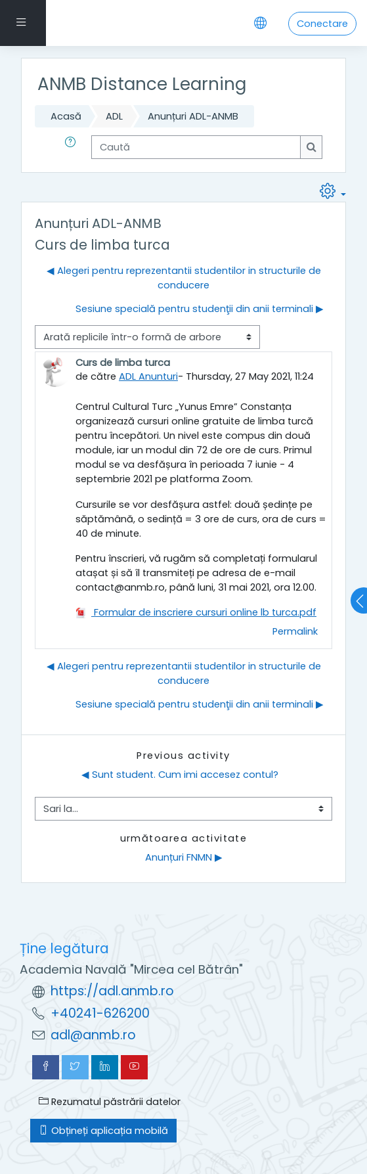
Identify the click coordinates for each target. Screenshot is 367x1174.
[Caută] (196, 147)
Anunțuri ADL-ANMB (193, 116)
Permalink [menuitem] (295, 631)
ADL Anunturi (148, 376)
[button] (72, 147)
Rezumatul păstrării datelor (110, 1101)
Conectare (322, 23)
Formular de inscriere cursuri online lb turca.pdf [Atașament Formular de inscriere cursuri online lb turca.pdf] (196, 612)
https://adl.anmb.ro (112, 991)
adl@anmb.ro (93, 1035)
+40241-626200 (100, 1013)
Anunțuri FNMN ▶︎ (184, 857)
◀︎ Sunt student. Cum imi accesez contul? (179, 774)
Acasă (66, 116)
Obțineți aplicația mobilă (103, 1130)
